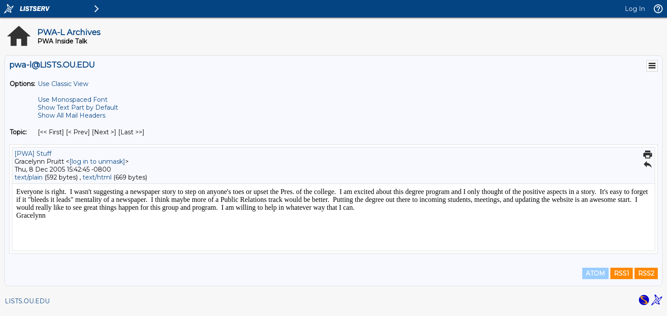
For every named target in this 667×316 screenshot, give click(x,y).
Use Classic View (63, 84)
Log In (635, 9)
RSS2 (646, 273)
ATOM (595, 273)
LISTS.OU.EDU (27, 301)
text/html (97, 177)
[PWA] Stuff (32, 154)
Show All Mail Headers (71, 115)
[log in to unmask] (97, 161)
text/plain (28, 177)
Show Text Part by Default (78, 107)
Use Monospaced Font (73, 100)
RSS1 (621, 273)
